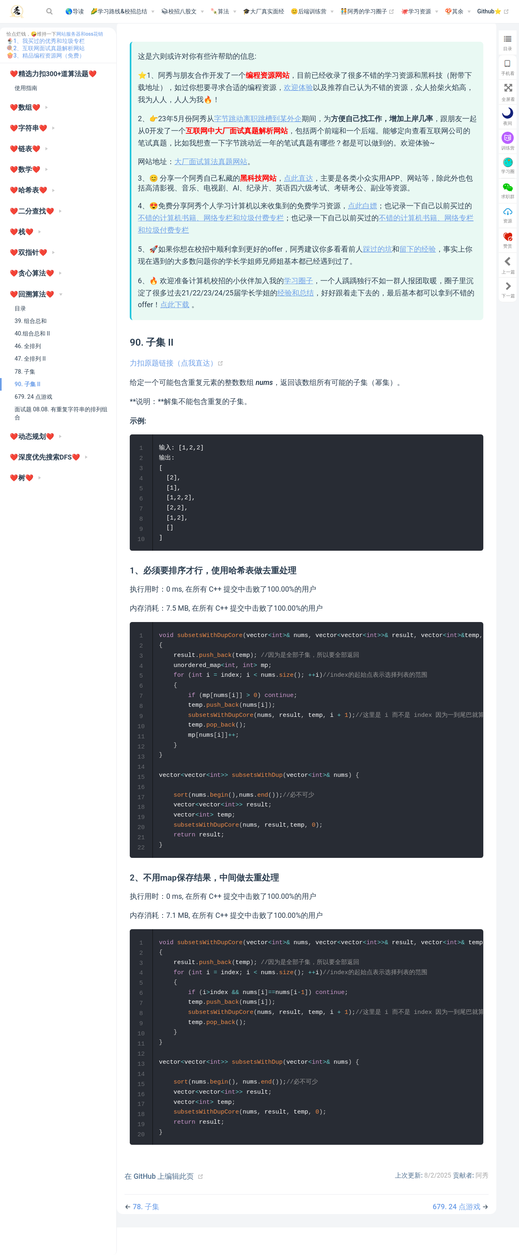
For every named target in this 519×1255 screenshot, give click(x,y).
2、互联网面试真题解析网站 (49, 48)
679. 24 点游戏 (33, 396)
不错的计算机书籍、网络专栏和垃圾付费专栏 (211, 218)
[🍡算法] (223, 11)
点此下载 (174, 305)
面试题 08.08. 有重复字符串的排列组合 (61, 413)
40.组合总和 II (32, 333)
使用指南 (26, 88)
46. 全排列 (28, 346)
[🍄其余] (458, 11)
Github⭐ (493, 11)
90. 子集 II (28, 384)
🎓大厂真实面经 (263, 11)
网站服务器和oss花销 (79, 34)
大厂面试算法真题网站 (210, 162)
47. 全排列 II (30, 358)
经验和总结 (295, 293)
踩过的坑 (377, 249)
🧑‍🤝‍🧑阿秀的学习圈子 (367, 11)
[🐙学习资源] (419, 11)
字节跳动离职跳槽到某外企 (258, 119)
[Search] (50, 11)
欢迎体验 (298, 87)
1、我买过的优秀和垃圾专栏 (49, 41)
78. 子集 (25, 371)
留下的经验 (417, 249)
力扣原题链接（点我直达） (176, 363)
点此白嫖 (362, 206)
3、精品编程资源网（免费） (49, 55)
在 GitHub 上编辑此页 (159, 1203)
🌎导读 (74, 11)
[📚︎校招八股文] (182, 11)
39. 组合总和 (31, 321)
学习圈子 (298, 281)
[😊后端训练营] (312, 11)
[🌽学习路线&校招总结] (122, 11)
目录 (20, 308)
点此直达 (298, 178)
